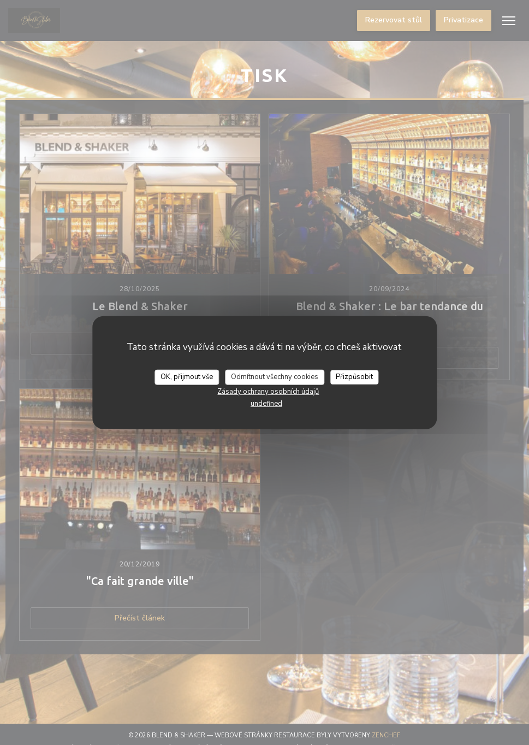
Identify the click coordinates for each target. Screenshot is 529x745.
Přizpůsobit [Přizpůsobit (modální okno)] (354, 377)
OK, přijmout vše (187, 377)
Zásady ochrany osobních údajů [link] (268, 391)
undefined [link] (266, 403)
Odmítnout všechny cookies (274, 377)
